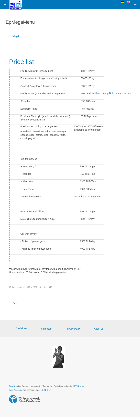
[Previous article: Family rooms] (15, 303)
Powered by (24, 399)
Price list (22, 62)
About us (98, 328)
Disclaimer (21, 328)
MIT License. (78, 386)
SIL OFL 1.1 (46, 390)
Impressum (46, 328)
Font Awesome (16, 390)
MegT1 (17, 36)
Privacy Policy (73, 328)
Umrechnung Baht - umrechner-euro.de (115, 93)
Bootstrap (13, 386)
